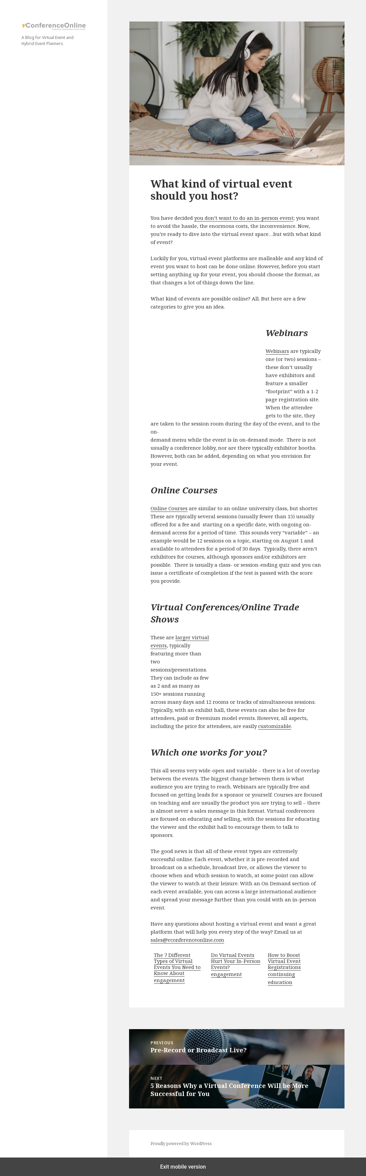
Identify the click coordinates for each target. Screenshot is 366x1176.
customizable (274, 726)
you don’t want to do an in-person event (243, 217)
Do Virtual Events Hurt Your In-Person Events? (235, 960)
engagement (169, 980)
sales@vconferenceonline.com (187, 939)
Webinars (277, 351)
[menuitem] (179, 969)
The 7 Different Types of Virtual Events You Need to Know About (177, 963)
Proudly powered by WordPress (181, 1143)
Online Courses (169, 508)
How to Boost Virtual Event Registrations (284, 960)
